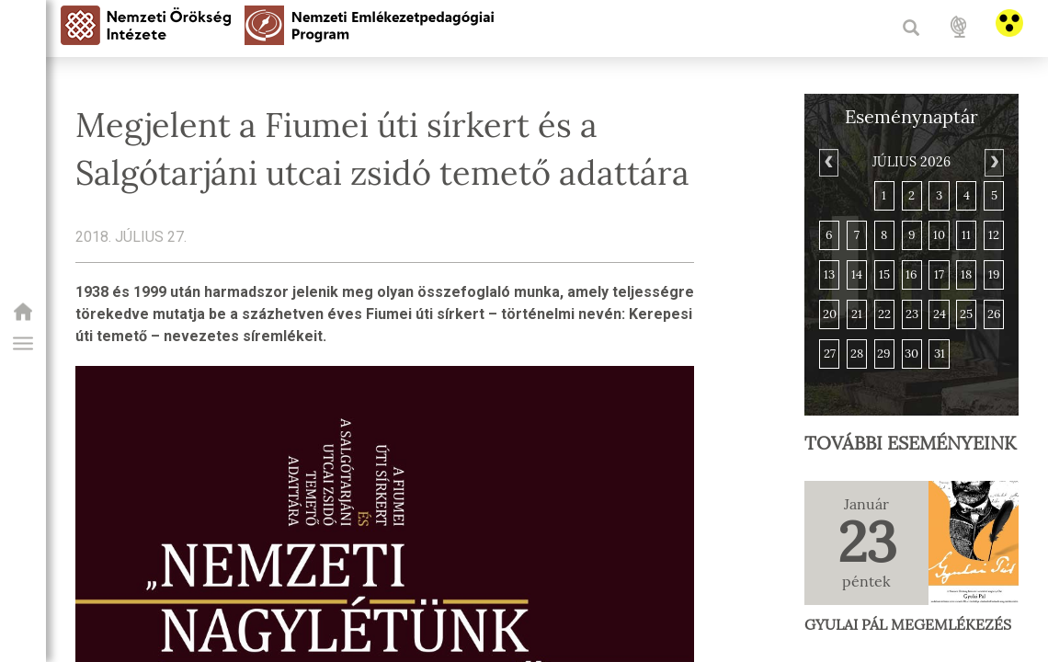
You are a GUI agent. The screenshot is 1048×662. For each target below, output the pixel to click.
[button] (23, 344)
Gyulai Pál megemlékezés (907, 624)
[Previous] (828, 163)
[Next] (994, 163)
